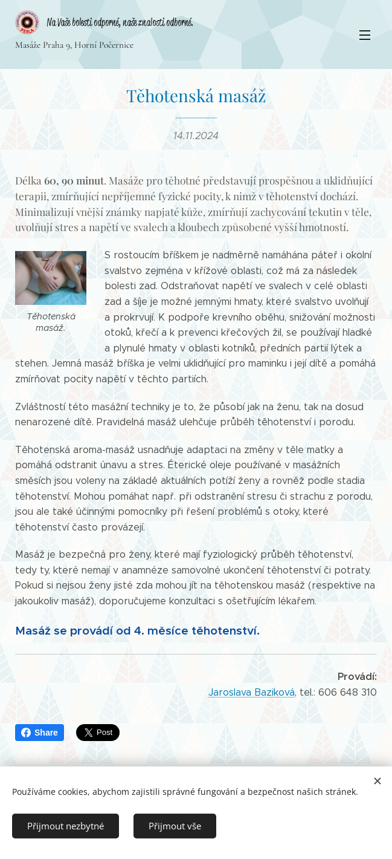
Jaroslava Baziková (251, 692)
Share (39, 732)
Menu (364, 35)
